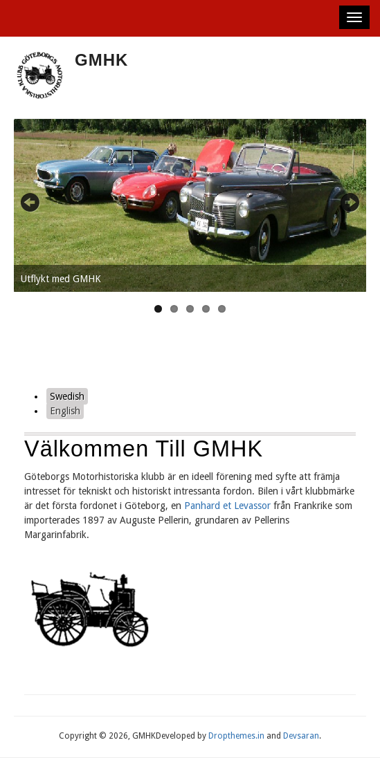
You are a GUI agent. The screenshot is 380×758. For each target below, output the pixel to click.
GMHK (101, 59)
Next (342, 202)
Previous (38, 202)
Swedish (67, 396)
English (65, 410)
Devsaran (301, 736)
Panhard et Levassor (227, 505)
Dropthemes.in (236, 736)
